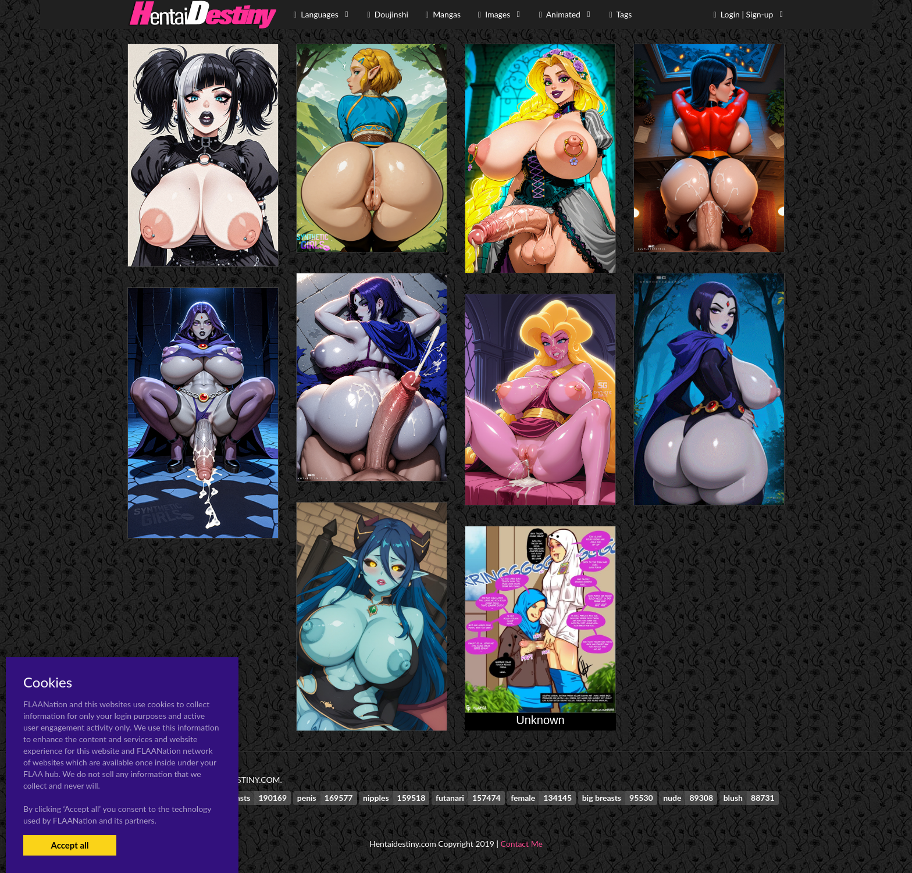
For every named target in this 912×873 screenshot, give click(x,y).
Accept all (69, 845)
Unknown (540, 720)
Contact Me (522, 844)
